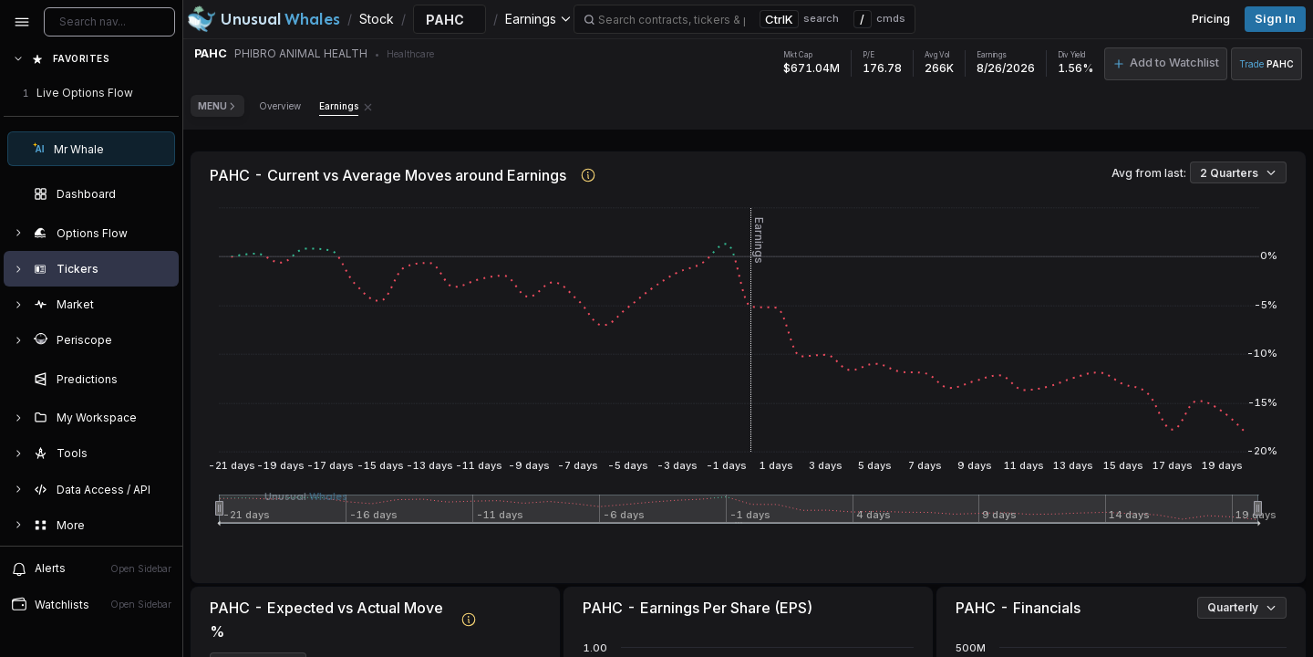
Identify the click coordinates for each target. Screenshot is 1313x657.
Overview (280, 105)
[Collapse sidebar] (21, 21)
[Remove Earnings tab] (368, 106)
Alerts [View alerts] (91, 568)
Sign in (1275, 19)
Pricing (1211, 19)
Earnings (338, 105)
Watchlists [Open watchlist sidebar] (91, 604)
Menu (217, 105)
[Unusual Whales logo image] (263, 19)
